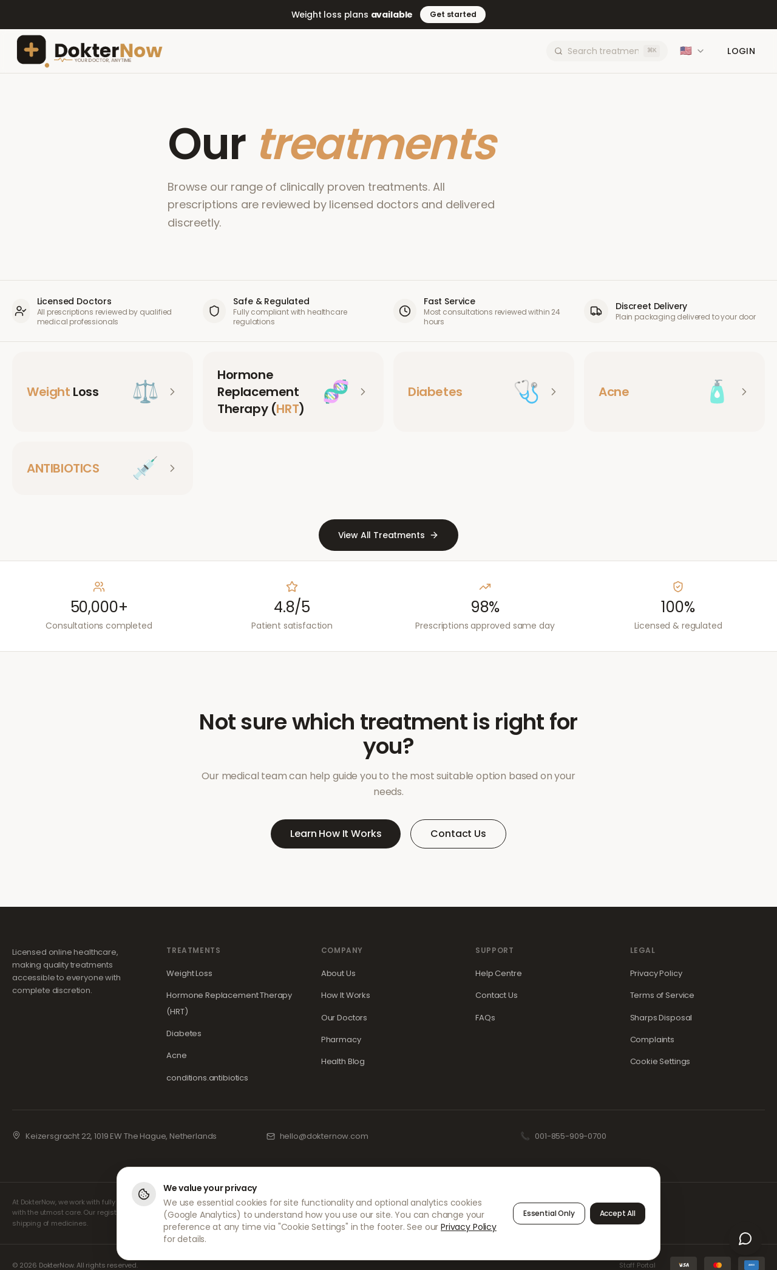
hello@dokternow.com (324, 1136)
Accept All (618, 1213)
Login (741, 51)
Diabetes (184, 1033)
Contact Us (458, 834)
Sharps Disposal (661, 1017)
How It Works (345, 995)
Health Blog (343, 1061)
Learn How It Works (335, 834)
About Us (338, 973)
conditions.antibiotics (207, 1078)
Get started (453, 14)
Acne (176, 1055)
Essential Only (549, 1213)
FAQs (485, 1017)
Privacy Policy (656, 973)
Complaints (652, 1039)
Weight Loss (189, 973)
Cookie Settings (660, 1061)
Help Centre (498, 973)
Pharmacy (341, 1039)
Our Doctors (344, 1017)
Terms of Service (662, 995)
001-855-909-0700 (570, 1136)
